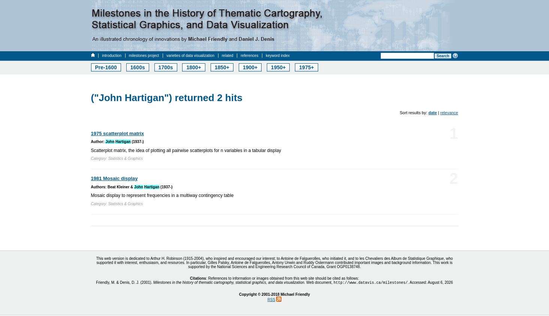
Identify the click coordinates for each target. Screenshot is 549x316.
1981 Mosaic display (114, 178)
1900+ (250, 67)
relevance (449, 112)
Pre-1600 (106, 67)
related (227, 56)
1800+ (193, 67)
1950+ (278, 67)
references (249, 56)
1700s (166, 67)
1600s (137, 67)
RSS (271, 300)
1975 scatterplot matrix (117, 133)
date (432, 112)
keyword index (278, 56)
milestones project (144, 56)
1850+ (222, 67)
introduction (111, 56)
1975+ (306, 67)
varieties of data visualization (190, 56)
